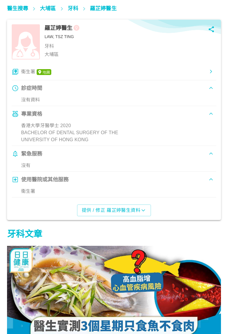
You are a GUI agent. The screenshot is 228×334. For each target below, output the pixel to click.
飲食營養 (19, 308)
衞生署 (36, 72)
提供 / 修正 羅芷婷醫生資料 (114, 210)
